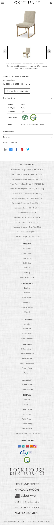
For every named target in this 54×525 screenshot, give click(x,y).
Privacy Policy (27, 368)
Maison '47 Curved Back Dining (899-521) (27, 198)
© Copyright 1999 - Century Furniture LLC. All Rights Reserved (26, 521)
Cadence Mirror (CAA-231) (27, 213)
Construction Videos (27, 354)
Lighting (27, 273)
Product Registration (27, 363)
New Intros (27, 258)
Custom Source (27, 253)
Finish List (27, 302)
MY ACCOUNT (27, 380)
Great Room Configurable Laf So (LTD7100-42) (27, 184)
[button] (27, 52)
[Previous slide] (5, 51)
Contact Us (27, 405)
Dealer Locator (27, 409)
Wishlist (27, 312)
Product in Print (27, 334)
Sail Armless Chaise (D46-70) (27, 232)
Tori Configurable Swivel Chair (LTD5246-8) (27, 179)
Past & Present (27, 419)
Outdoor (27, 268)
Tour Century (27, 414)
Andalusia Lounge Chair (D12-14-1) (27, 237)
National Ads (27, 329)
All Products (27, 249)
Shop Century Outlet (27, 277)
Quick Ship (27, 263)
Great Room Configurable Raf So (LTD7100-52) (27, 189)
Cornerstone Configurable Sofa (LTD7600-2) (27, 170)
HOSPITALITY (27, 385)
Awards (27, 324)
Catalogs (27, 288)
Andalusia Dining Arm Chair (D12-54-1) (27, 227)
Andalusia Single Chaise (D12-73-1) (27, 217)
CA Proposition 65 (27, 349)
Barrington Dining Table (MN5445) (27, 208)
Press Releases (26, 338)
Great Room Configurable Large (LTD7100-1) (27, 174)
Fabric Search (27, 298)
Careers (27, 400)
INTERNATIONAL (27, 389)
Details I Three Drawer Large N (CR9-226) (27, 193)
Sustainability (27, 428)
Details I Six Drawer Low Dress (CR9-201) (27, 203)
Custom (27, 293)
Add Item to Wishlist (17, 91)
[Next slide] (49, 51)
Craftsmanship (27, 424)
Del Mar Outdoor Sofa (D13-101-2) (27, 222)
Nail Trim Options (27, 307)
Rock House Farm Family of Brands (27, 433)
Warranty (27, 373)
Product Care (27, 358)
